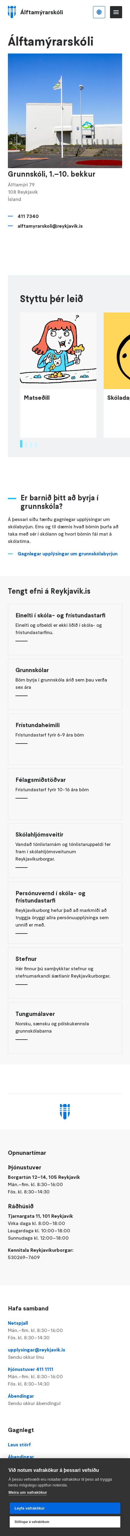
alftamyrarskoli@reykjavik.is (50, 226)
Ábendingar (65, 1400)
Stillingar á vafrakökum (32, 1522)
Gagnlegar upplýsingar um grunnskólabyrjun (68, 580)
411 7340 (28, 216)
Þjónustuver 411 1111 (65, 1376)
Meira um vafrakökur (27, 1492)
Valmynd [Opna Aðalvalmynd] (116, 12)
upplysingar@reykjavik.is (65, 1354)
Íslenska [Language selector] (99, 12)
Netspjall (65, 1330)
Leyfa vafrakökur (30, 1508)
